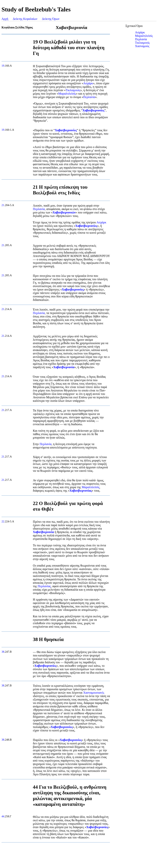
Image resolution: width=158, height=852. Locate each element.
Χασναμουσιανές (93, 692)
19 (3, 65)
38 (3, 651)
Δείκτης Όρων (51, 18)
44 (3, 816)
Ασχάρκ (88, 83)
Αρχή (5, 18)
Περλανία (89, 97)
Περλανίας (44, 586)
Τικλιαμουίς (73, 90)
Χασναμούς (142, 46)
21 (3, 205)
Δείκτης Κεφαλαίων (25, 18)
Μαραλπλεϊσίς (67, 93)
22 (3, 521)
